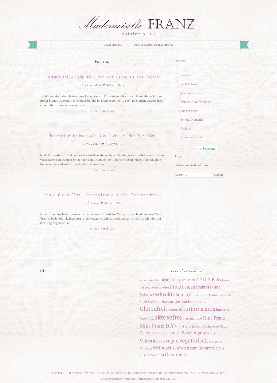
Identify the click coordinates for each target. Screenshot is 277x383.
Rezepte (186, 75)
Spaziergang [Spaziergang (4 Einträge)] (194, 333)
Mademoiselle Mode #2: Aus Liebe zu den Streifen (102, 136)
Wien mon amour (192, 93)
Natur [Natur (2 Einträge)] (223, 326)
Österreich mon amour (195, 102)
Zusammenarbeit (192, 137)
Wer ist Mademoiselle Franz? (153, 44)
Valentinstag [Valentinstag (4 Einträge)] (152, 341)
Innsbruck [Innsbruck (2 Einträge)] (223, 309)
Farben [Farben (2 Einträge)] (145, 287)
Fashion (186, 128)
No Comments (113, 85)
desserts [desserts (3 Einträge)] (188, 279)
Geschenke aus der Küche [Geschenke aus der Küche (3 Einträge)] (170, 301)
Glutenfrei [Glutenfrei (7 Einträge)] (152, 308)
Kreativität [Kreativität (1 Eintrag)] (145, 318)
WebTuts (170, 378)
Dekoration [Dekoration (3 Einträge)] (170, 279)
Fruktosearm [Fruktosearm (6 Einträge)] (175, 294)
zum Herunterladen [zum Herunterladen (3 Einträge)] (207, 348)
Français (179, 61)
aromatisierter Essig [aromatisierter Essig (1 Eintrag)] (150, 280)
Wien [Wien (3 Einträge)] (184, 348)
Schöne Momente (192, 119)
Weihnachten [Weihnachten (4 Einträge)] (166, 348)
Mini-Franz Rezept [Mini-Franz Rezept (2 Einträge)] (188, 326)
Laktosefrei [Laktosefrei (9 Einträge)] (166, 317)
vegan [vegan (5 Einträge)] (172, 340)
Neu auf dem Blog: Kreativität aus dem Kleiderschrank (102, 195)
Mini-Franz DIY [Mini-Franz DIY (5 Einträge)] (157, 325)
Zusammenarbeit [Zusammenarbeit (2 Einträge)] (152, 355)
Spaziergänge (189, 111)
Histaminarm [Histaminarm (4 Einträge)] (202, 309)
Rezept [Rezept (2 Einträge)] (167, 333)
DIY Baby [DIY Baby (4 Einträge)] (212, 279)
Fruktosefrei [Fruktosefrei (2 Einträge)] (199, 295)
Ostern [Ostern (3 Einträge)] (146, 332)
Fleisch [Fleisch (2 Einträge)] (156, 287)
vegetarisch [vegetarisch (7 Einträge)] (193, 340)
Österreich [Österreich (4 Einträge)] (175, 354)
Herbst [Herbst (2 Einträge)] (183, 309)
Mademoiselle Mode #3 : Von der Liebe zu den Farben (103, 77)
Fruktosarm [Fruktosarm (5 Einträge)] (182, 286)
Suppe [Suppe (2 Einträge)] (211, 333)
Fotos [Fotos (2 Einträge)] (165, 287)
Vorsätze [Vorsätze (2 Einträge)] (146, 348)
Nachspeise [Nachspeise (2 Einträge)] (210, 326)
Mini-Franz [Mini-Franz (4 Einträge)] (214, 318)
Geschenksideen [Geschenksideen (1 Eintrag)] (201, 302)
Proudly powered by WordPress (118, 378)
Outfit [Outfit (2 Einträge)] (156, 333)
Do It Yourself (190, 84)
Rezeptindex (112, 44)
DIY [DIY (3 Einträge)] (199, 279)
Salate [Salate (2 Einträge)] (176, 333)
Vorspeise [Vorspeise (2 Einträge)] (215, 341)
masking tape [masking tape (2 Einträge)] (192, 318)
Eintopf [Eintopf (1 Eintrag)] (226, 280)
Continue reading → (103, 111)
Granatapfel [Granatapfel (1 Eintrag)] (172, 309)
